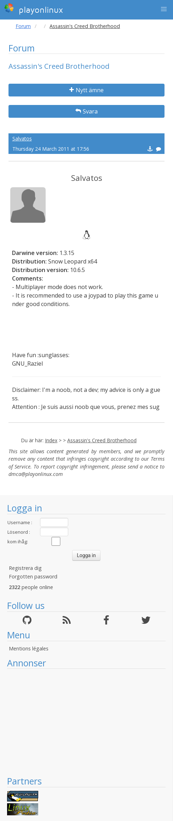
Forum (23, 26)
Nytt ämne (86, 90)
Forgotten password (33, 576)
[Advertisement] (86, 722)
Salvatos (22, 138)
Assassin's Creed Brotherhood (102, 440)
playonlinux (33, 9)
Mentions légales (28, 648)
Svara (86, 111)
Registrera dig (25, 568)
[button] (164, 9)
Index (51, 440)
